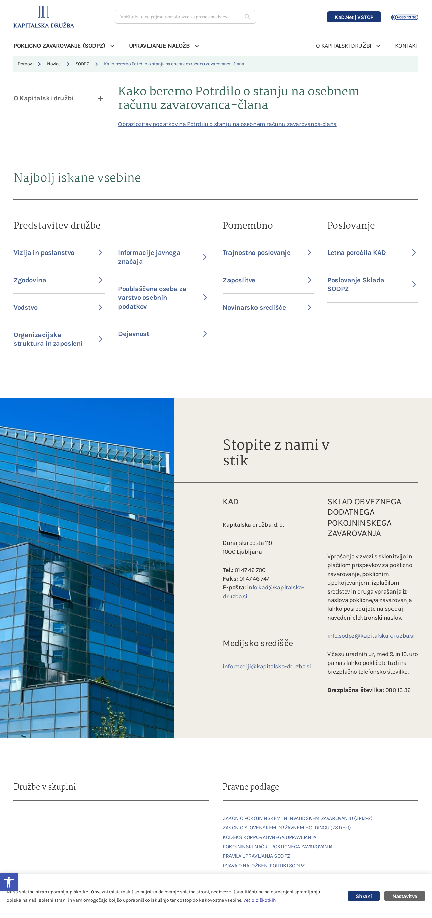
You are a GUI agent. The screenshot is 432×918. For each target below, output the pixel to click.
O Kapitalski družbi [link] (44, 98)
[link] (32, 818)
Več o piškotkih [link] (259, 900)
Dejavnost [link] (162, 334)
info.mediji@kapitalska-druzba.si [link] (267, 666)
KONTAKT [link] (406, 45)
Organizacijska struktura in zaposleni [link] (58, 339)
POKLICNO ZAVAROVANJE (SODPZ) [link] (59, 45)
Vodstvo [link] (58, 307)
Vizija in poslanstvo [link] (58, 253)
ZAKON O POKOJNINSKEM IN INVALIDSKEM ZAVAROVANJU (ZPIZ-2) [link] (298, 818)
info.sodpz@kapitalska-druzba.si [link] (371, 635)
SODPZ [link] (82, 64)
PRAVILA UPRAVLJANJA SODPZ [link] (256, 856)
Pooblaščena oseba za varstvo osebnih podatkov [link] (162, 297)
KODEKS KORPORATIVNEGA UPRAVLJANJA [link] (269, 837)
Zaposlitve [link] (267, 280)
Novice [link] (54, 64)
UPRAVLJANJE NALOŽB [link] (159, 45)
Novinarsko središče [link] (267, 307)
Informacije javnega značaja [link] (162, 257)
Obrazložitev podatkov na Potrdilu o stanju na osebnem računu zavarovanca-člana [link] (227, 124)
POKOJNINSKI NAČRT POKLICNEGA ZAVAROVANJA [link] (278, 846)
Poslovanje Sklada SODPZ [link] (371, 284)
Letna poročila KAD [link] (371, 253)
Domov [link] (25, 64)
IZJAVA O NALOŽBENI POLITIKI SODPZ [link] (264, 865)
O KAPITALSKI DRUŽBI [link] (343, 45)
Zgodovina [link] (58, 280)
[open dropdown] (96, 98)
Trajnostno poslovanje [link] (267, 253)
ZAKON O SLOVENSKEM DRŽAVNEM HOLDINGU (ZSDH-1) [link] (287, 827)
